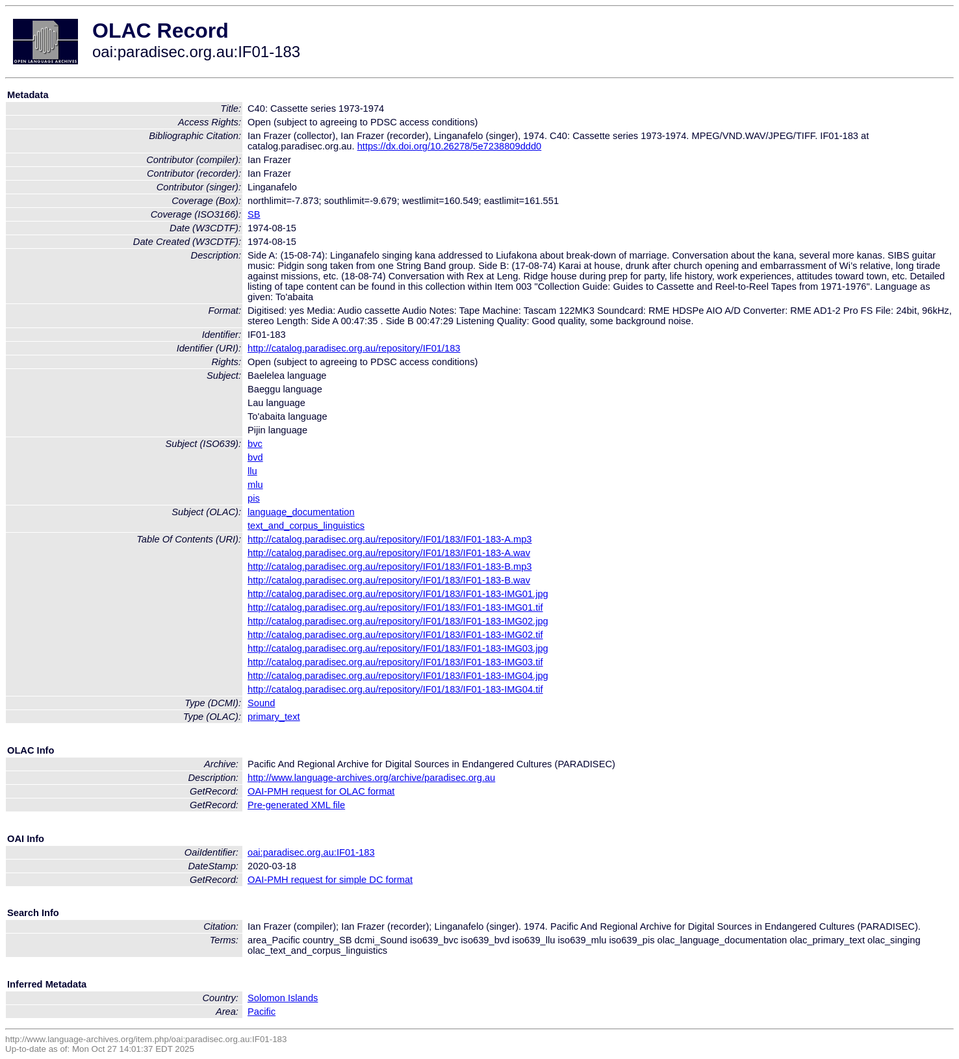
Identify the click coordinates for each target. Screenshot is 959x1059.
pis (254, 498)
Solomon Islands (283, 998)
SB (254, 214)
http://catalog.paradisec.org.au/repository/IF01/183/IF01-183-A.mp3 (390, 539)
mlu (255, 484)
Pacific (261, 1011)
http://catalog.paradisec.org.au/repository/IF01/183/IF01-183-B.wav (389, 580)
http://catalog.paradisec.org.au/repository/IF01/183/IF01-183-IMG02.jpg (398, 621)
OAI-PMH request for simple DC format (330, 879)
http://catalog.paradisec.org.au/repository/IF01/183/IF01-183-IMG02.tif (395, 635)
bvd (255, 457)
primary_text (274, 716)
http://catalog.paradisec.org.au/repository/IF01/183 (354, 348)
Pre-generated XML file (296, 805)
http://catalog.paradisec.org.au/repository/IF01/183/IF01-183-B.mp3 (390, 566)
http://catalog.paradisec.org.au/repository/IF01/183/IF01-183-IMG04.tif (395, 689)
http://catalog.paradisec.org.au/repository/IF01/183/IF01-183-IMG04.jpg (398, 675)
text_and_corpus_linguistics (306, 525)
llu (252, 471)
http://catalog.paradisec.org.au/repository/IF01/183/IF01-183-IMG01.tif (395, 607)
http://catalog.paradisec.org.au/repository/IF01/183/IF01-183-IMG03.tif (395, 662)
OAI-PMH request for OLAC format (321, 791)
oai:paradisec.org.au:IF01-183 (311, 852)
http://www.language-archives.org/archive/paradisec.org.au (371, 777)
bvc (255, 444)
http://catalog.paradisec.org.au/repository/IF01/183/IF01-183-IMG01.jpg (398, 594)
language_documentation (301, 512)
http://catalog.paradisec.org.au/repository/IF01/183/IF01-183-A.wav (389, 553)
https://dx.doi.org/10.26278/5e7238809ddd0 (449, 146)
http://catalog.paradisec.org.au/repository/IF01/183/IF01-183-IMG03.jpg (398, 648)
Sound (261, 703)
